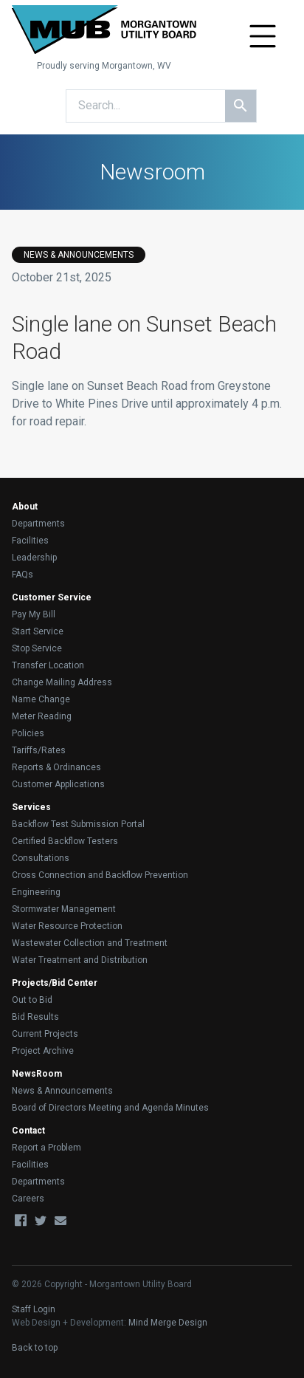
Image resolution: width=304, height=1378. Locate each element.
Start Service (37, 631)
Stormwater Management (64, 909)
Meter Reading (42, 716)
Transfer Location (48, 665)
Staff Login (33, 1309)
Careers (28, 1198)
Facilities (30, 540)
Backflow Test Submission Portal (78, 824)
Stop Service (37, 648)
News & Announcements (62, 1091)
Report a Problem (46, 1147)
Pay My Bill (33, 614)
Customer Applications (58, 784)
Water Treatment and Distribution (80, 960)
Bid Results (35, 1017)
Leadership (34, 557)
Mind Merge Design (167, 1322)
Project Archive (43, 1051)
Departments (38, 523)
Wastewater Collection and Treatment (89, 943)
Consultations (40, 858)
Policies (28, 733)
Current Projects (45, 1034)
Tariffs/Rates (39, 750)
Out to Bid (32, 1000)
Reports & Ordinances (56, 767)
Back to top (35, 1348)
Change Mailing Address (62, 682)
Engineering (36, 892)
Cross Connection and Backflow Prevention (100, 875)
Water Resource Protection (67, 926)
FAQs (22, 574)
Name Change (41, 699)
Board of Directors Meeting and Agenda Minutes (110, 1108)
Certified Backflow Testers (65, 841)
